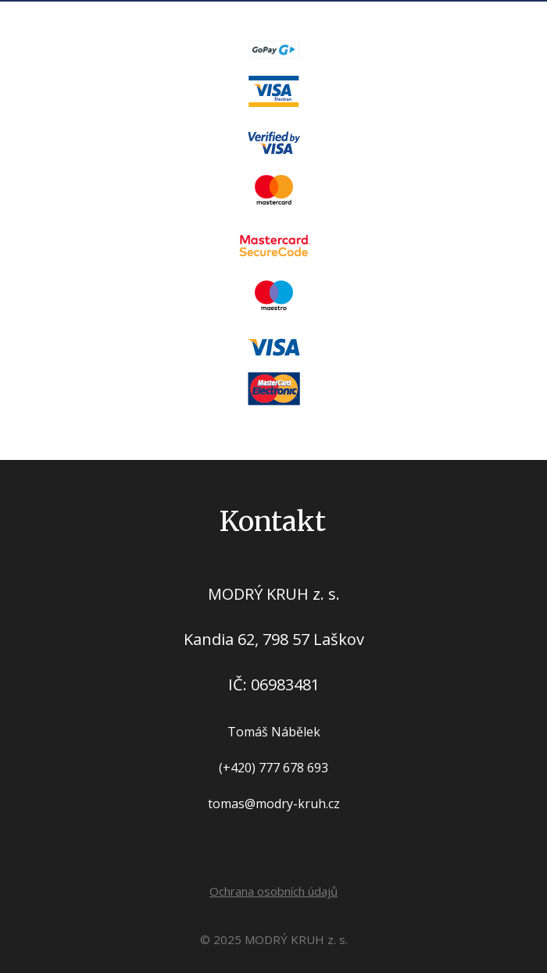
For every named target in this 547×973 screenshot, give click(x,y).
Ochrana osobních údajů (273, 891)
